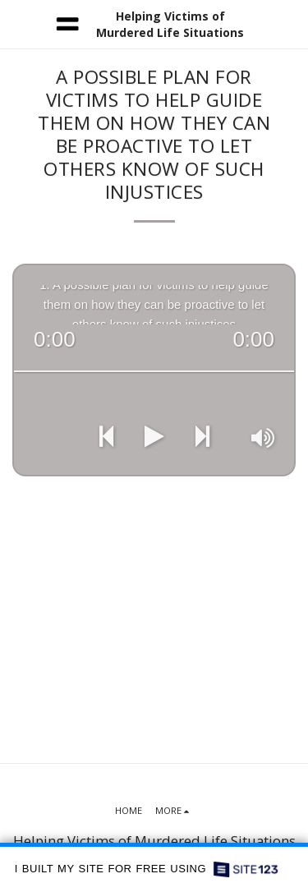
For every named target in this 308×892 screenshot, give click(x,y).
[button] (18, 23)
